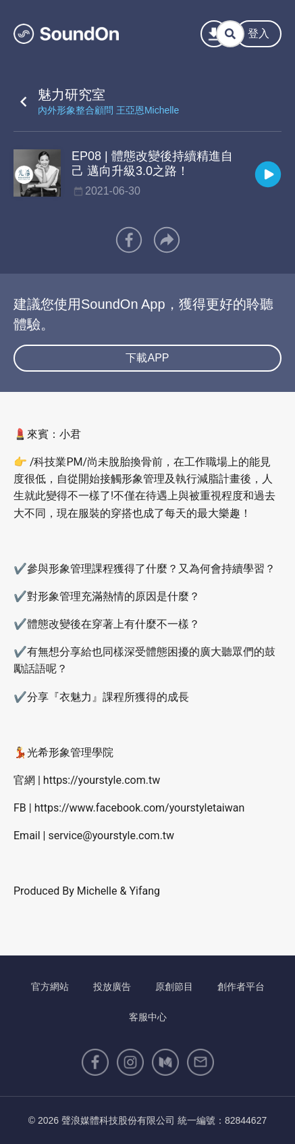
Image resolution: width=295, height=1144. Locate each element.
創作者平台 (241, 986)
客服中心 (148, 1017)
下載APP (147, 358)
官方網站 (50, 986)
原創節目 (174, 986)
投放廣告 (112, 986)
